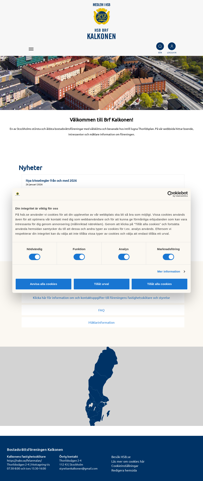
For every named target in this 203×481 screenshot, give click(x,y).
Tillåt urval (101, 284)
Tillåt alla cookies (159, 284)
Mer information (168, 271)
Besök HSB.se (121, 457)
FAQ (103, 310)
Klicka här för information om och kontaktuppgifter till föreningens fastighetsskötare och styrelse (103, 297)
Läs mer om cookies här (128, 461)
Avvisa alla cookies (43, 284)
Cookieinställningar (124, 466)
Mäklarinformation (103, 322)
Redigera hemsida (124, 470)
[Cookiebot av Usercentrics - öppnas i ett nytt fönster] (170, 194)
